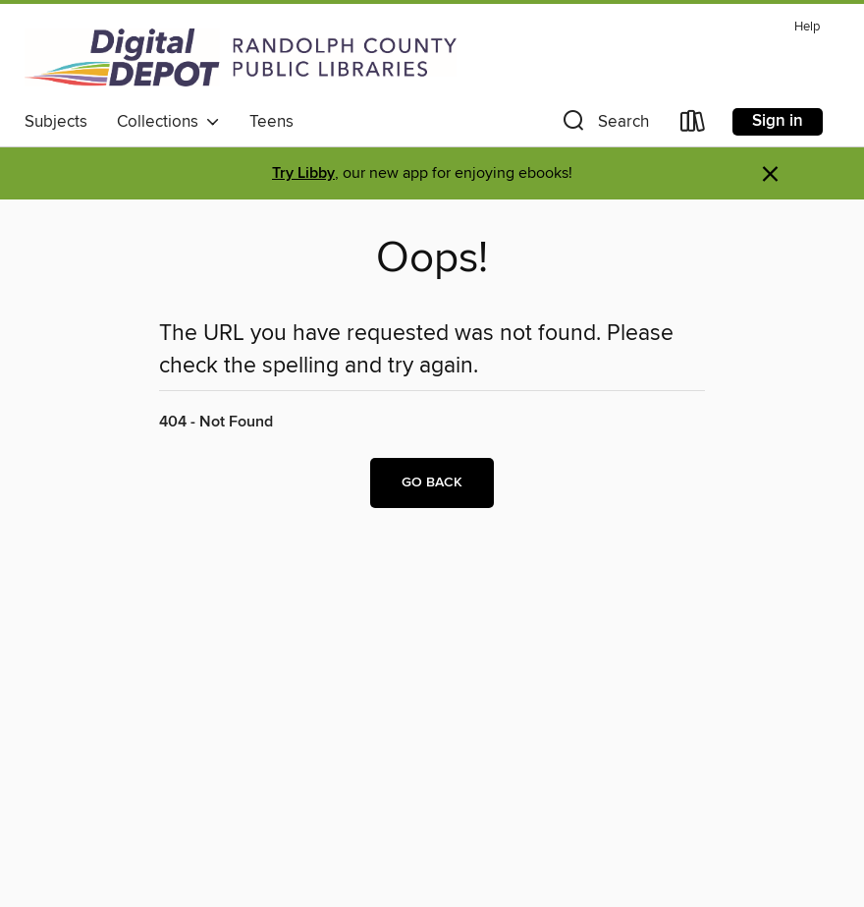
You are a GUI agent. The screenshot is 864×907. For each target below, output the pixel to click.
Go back (432, 482)
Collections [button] (168, 122)
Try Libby (303, 173)
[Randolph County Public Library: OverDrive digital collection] (240, 57)
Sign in (777, 121)
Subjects (56, 122)
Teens (271, 122)
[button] (604, 125)
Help (807, 27)
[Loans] (693, 125)
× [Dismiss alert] (770, 174)
